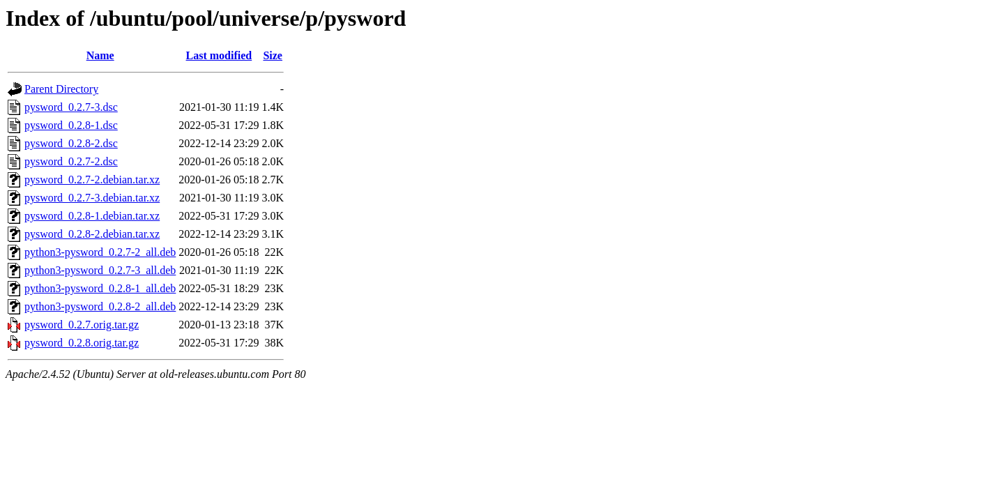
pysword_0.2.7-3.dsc (71, 107)
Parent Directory (61, 89)
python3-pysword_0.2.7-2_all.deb (100, 252)
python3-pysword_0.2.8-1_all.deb (100, 288)
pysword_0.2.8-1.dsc (71, 125)
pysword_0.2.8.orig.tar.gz (81, 343)
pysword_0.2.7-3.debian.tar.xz (92, 198)
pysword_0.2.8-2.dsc (71, 143)
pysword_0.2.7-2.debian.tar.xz (92, 179)
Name (100, 55)
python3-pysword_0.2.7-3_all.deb (100, 270)
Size (272, 55)
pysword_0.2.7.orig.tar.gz (81, 324)
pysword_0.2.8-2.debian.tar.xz (92, 234)
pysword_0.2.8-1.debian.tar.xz (92, 216)
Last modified (219, 55)
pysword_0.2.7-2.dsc (71, 161)
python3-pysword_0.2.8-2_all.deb (100, 306)
